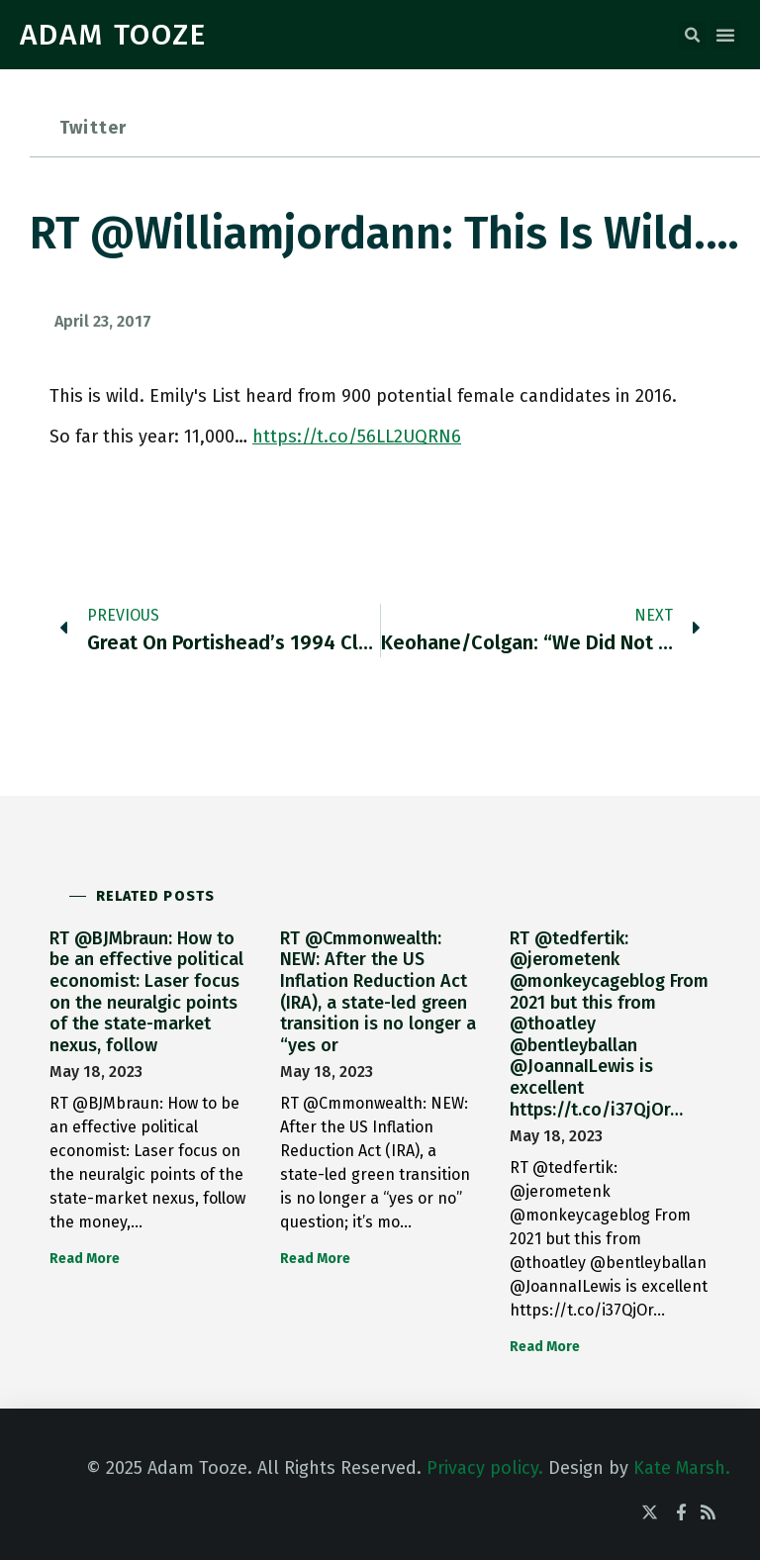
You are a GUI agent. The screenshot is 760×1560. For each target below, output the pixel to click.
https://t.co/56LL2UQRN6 (356, 436)
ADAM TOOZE (113, 34)
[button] (692, 35)
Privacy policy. (485, 1468)
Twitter (93, 128)
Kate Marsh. (681, 1468)
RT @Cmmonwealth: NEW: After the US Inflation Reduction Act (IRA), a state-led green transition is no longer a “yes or (378, 991)
